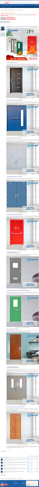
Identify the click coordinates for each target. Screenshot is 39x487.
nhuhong (37, 462)
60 (4, 34)
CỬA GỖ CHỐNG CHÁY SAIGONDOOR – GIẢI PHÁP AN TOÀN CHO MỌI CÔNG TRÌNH (14, 459)
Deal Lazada (23, 483)
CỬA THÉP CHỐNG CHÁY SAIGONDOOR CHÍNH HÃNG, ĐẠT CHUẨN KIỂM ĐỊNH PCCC (14, 468)
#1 (38, 449)
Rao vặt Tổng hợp (12, 466)
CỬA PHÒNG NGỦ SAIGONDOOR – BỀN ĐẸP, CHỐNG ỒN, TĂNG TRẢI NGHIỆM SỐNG (14, 462)
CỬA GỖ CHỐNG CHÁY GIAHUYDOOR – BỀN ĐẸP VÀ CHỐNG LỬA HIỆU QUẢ (13, 471)
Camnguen (7, 449)
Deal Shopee (23, 484)
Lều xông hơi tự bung (16, 483)
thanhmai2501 (36, 459)
